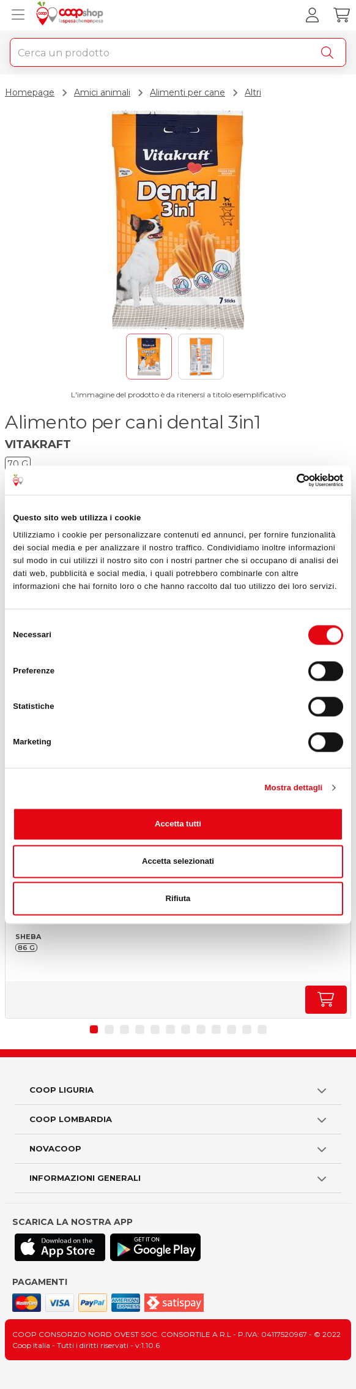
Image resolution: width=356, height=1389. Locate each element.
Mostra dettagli (294, 787)
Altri (253, 92)
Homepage (29, 92)
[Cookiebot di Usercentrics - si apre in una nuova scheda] (289, 480)
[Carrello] (341, 15)
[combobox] (178, 52)
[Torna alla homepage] (71, 15)
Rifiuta (178, 898)
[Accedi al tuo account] (312, 15)
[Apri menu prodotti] (15, 15)
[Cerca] (329, 53)
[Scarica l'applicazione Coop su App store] (60, 1247)
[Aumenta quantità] (326, 999)
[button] (93, 1029)
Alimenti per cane (187, 92)
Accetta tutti (178, 823)
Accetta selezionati (178, 861)
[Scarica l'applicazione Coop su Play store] (155, 1247)
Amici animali (102, 92)
